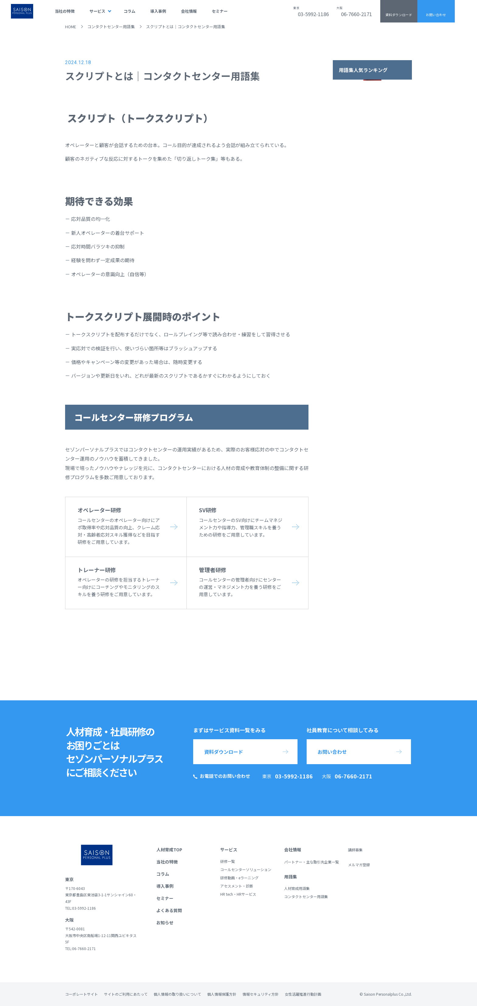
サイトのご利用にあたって (126, 994)
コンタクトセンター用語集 (111, 26)
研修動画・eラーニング (239, 877)
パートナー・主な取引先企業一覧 (311, 861)
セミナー (220, 11)
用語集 (290, 877)
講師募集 (355, 849)
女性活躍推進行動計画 (303, 994)
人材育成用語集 (297, 888)
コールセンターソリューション (245, 869)
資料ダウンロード (398, 14)
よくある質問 (169, 910)
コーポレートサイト (81, 994)
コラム (129, 11)
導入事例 (158, 11)
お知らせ (164, 922)
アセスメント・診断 (236, 885)
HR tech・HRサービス (238, 894)
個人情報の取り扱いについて (177, 994)
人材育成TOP (169, 849)
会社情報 (189, 11)
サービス (97, 11)
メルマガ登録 (359, 864)
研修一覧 (227, 861)
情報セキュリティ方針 (260, 994)
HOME (70, 26)
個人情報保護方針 (221, 994)
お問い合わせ (436, 14)
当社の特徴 (65, 11)
